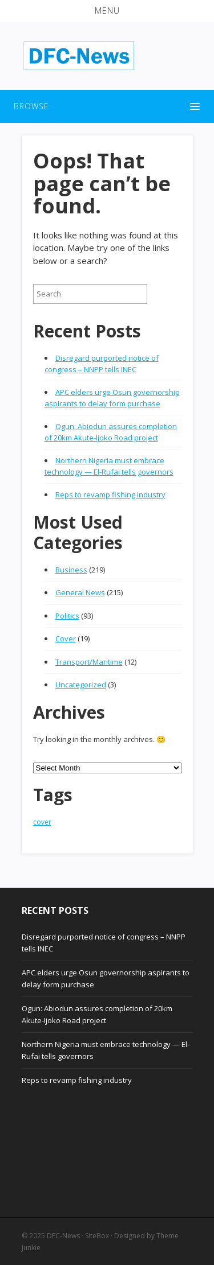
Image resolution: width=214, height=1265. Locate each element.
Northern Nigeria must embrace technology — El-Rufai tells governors (109, 466)
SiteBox (97, 1236)
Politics (67, 616)
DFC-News (63, 1236)
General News (80, 592)
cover (42, 822)
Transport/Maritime (89, 662)
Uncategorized (80, 684)
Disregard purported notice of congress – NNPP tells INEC (102, 363)
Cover (65, 638)
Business (71, 569)
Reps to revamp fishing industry (110, 494)
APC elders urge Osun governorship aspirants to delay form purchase (112, 398)
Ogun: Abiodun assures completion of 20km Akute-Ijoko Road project (111, 432)
